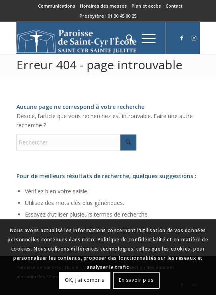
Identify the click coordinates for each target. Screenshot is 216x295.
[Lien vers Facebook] (182, 38)
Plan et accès (146, 6)
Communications (56, 6)
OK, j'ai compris (84, 280)
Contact (174, 6)
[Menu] (145, 38)
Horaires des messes (103, 6)
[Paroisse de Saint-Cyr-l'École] (89, 38)
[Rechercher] (126, 38)
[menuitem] (56, 6)
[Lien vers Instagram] (194, 38)
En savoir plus (136, 280)
